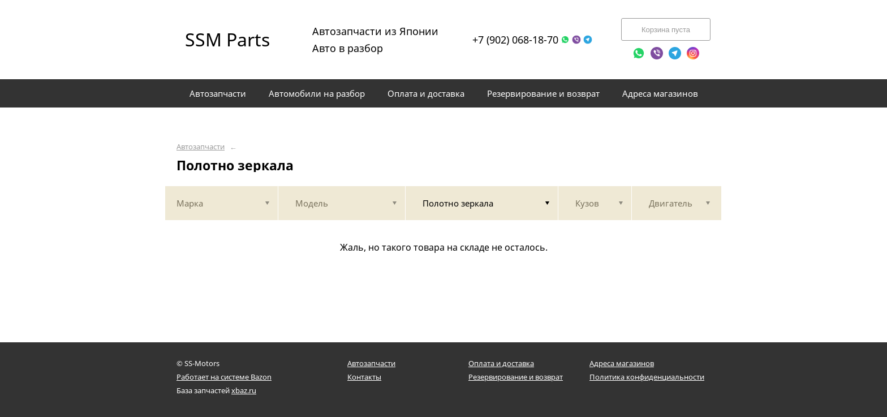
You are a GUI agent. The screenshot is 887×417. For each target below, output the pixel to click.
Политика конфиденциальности (646, 377)
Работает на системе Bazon (224, 377)
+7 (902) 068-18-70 (515, 39)
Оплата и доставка (501, 363)
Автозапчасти (200, 147)
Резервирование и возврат (515, 377)
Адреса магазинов (621, 363)
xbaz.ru (243, 390)
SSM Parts (227, 39)
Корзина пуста (665, 29)
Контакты (364, 377)
